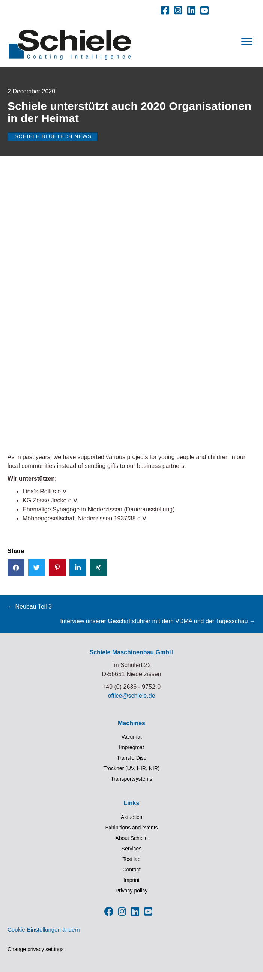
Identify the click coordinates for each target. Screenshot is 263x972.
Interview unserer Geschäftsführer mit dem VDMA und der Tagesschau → (157, 621)
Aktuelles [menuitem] (131, 817)
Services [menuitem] (132, 849)
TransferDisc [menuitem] (131, 758)
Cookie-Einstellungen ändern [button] (44, 929)
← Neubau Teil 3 (30, 606)
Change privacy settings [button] (35, 949)
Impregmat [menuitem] (131, 747)
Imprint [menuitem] (131, 880)
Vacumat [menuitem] (131, 737)
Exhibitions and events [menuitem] (131, 828)
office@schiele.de (131, 696)
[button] (165, 10)
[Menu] (246, 41)
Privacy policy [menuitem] (132, 891)
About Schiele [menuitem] (131, 838)
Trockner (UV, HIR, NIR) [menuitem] (132, 768)
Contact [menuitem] (131, 870)
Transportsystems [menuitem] (131, 779)
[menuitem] (78, 8)
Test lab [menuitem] (131, 859)
